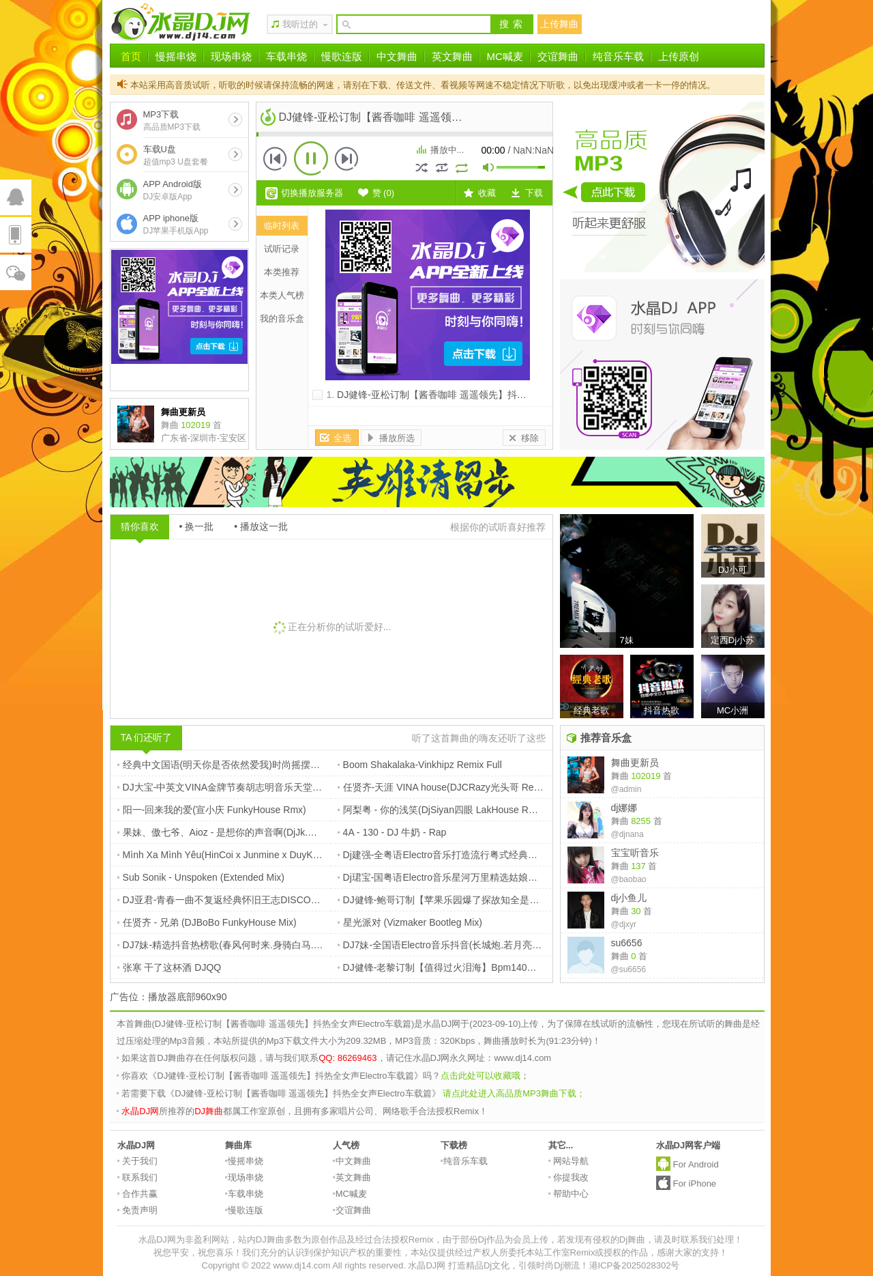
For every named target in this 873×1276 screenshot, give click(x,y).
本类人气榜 (282, 295)
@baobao (629, 879)
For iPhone (695, 1183)
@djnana (627, 834)
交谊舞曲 (557, 56)
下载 (534, 193)
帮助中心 (568, 1194)
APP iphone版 (176, 224)
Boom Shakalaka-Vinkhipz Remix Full (420, 764)
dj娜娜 (624, 807)
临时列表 (281, 226)
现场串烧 (231, 56)
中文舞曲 (396, 56)
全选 (342, 438)
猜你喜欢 (140, 526)
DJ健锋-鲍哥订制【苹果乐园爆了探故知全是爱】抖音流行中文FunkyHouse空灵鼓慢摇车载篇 (537, 899)
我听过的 (300, 24)
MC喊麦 (505, 56)
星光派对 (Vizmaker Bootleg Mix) (410, 922)
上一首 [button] (275, 158)
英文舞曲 (452, 56)
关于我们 (137, 1161)
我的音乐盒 (282, 318)
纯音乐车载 (618, 56)
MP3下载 (172, 120)
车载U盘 (175, 155)
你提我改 (568, 1177)
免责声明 (137, 1210)
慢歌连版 (341, 56)
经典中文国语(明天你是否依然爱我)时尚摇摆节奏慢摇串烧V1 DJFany (266, 764)
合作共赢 (137, 1194)
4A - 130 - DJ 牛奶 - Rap (392, 832)
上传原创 (678, 56)
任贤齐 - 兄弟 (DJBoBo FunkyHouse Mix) (207, 922)
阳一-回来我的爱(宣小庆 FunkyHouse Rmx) (211, 809)
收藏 (487, 193)
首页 (131, 56)
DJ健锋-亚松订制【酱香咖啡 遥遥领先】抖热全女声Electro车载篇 (475, 394)
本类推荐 (281, 272)
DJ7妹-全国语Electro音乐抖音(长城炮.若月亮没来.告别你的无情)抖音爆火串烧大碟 (514, 944)
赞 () (383, 193)
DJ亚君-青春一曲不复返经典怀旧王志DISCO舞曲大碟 (233, 899)
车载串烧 (286, 56)
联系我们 (137, 1177)
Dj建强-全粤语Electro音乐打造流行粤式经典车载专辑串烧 (462, 854)
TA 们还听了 (147, 737)
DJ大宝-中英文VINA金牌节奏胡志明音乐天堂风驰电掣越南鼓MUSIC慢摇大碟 (283, 787)
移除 (530, 438)
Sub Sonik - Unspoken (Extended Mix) (200, 877)
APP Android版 (172, 190)
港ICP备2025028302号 (634, 1265)
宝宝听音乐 (635, 852)
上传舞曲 (559, 23)
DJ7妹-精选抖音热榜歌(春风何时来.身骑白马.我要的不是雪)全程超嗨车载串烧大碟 (293, 944)
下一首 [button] (346, 158)
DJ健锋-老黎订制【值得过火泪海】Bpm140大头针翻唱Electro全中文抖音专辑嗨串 (514, 967)
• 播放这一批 (261, 526)
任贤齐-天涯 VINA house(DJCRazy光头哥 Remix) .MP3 (457, 787)
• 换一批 (196, 526)
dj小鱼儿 (629, 897)
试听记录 (281, 249)
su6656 (626, 942)
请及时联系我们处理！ (698, 1239)
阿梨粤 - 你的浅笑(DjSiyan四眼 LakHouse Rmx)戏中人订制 (465, 809)
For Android (696, 1164)
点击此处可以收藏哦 (480, 1076)
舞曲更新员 (635, 762)
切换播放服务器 (312, 193)
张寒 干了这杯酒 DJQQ (169, 967)
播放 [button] (311, 158)
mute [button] (489, 169)
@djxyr (624, 924)
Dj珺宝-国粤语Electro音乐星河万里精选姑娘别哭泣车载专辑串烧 (476, 877)
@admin (626, 789)
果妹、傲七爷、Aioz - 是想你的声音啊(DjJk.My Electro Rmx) (248, 832)
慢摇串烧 (176, 56)
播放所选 (397, 438)
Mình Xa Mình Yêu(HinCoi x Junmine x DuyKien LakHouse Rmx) (257, 854)
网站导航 (568, 1161)
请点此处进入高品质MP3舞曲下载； (514, 1093)
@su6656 (629, 969)
